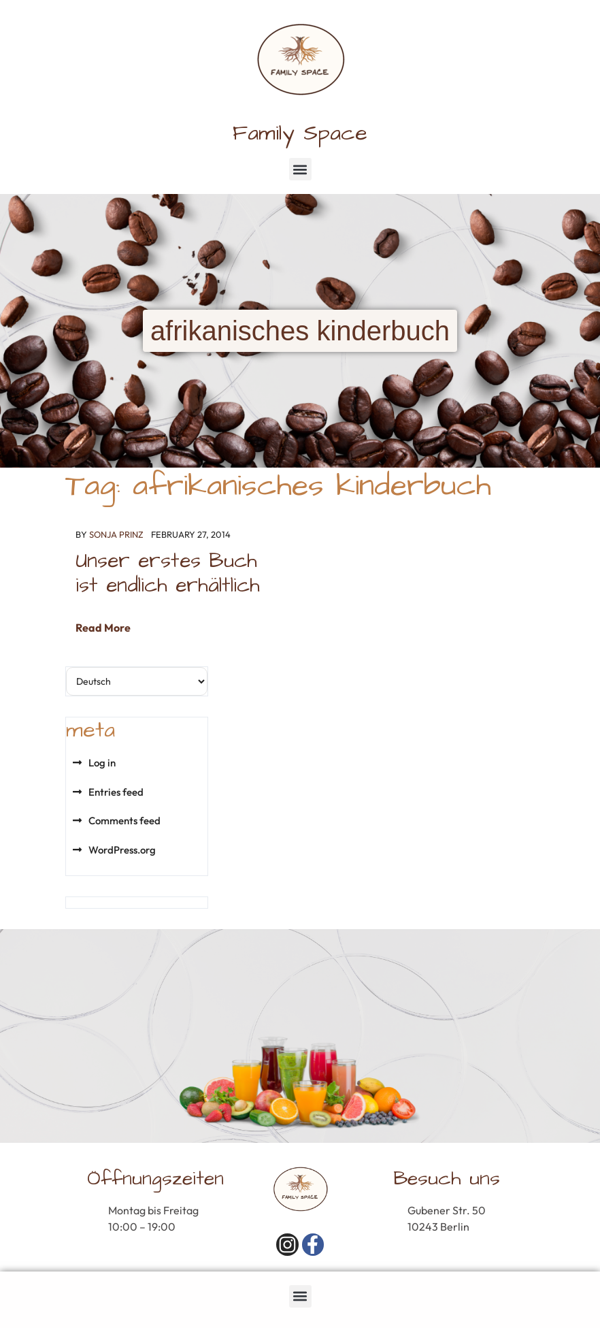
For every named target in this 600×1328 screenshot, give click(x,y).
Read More (103, 627)
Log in (102, 762)
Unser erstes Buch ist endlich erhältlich (168, 573)
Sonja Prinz (116, 534)
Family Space (300, 133)
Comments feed (124, 820)
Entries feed (116, 792)
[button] (300, 169)
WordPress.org (122, 849)
